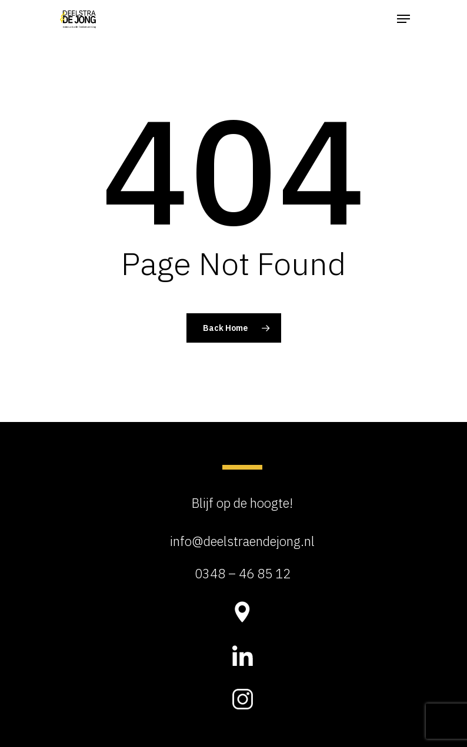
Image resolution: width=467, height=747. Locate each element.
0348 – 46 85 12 (243, 573)
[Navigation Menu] (403, 19)
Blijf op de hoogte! (242, 502)
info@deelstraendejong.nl (242, 541)
